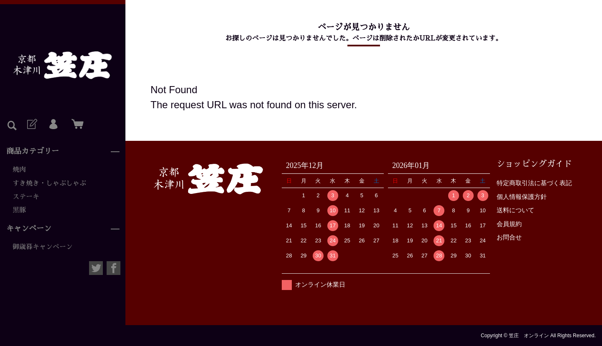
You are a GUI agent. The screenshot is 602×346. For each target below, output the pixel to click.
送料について (515, 210)
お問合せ (509, 237)
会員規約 (509, 223)
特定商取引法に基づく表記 (534, 182)
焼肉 (19, 169)
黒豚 (19, 210)
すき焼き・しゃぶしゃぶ (49, 183)
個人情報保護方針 (522, 196)
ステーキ (26, 196)
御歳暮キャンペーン (43, 247)
